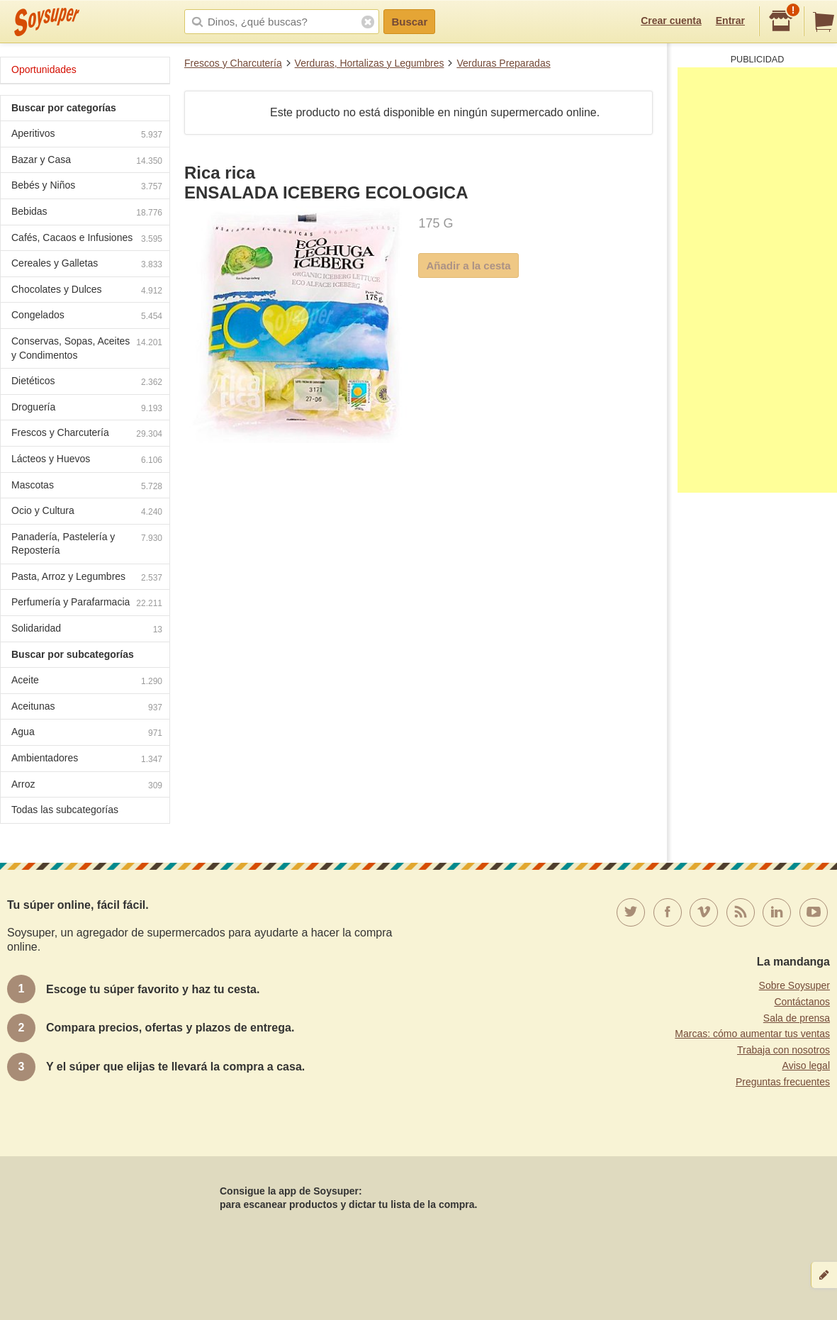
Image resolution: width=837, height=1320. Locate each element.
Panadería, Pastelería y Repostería (86, 543)
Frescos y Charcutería (233, 63)
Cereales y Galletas (86, 264)
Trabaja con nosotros (783, 1050)
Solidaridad (86, 629)
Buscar (409, 22)
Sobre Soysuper (794, 985)
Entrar (730, 20)
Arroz (86, 785)
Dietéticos (86, 382)
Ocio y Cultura (86, 512)
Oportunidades (44, 69)
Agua (86, 733)
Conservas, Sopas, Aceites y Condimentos (86, 348)
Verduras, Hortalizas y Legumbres (369, 63)
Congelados (86, 316)
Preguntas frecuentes (783, 1081)
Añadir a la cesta (468, 265)
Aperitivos (86, 135)
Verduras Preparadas (503, 63)
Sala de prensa (796, 1018)
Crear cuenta (671, 20)
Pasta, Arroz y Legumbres (86, 578)
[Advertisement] (757, 280)
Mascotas (86, 486)
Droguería (86, 408)
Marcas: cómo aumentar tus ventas (752, 1033)
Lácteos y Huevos (86, 460)
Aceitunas (86, 707)
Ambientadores (86, 759)
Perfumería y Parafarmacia (86, 603)
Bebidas (86, 213)
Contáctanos (802, 1001)
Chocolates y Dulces (86, 291)
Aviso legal (806, 1065)
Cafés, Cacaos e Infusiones (86, 239)
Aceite (86, 681)
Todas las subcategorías (64, 809)
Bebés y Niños (86, 186)
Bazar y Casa (86, 161)
